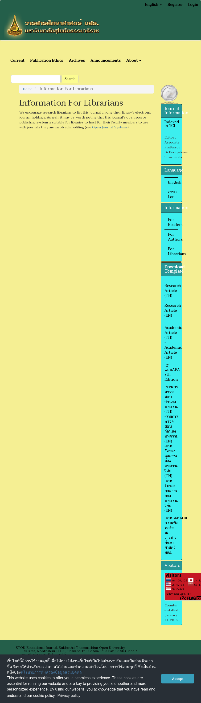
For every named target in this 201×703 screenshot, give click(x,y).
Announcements (105, 60)
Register (175, 4)
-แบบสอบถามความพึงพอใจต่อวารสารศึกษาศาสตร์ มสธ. (175, 535)
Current (17, 60)
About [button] (133, 60)
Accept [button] (177, 679)
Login (193, 4)
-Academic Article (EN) (173, 350)
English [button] (153, 4)
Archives (77, 60)
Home (27, 89)
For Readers (175, 222)
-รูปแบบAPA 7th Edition (172, 372)
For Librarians (177, 251)
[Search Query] (36, 79)
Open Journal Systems (110, 127)
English (174, 182)
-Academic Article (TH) (173, 330)
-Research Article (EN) (172, 308)
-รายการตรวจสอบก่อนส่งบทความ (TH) (171, 399)
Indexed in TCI (171, 124)
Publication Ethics (46, 60)
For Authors (175, 237)
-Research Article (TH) (172, 288)
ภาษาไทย (172, 194)
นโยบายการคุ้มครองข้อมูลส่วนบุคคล (51, 672)
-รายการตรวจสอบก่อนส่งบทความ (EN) (171, 429)
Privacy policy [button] (68, 696)
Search (70, 79)
